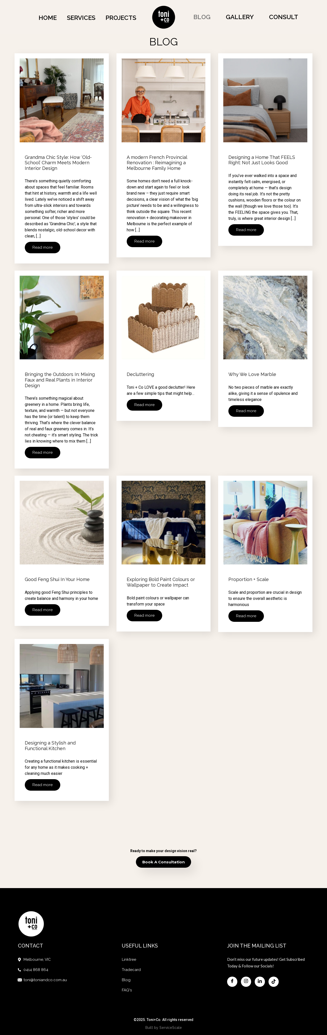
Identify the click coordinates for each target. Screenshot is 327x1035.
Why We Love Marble (252, 374)
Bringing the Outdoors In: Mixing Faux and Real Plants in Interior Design (60, 380)
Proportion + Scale (248, 577)
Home (48, 17)
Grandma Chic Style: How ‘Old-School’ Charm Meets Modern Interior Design (58, 165)
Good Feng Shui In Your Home (57, 577)
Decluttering (140, 374)
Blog (202, 17)
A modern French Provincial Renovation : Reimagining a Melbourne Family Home (157, 165)
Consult (283, 17)
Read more (42, 249)
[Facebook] (232, 976)
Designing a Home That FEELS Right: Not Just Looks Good (261, 162)
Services (81, 17)
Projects (121, 17)
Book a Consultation (163, 856)
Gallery (240, 17)
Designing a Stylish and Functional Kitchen (50, 742)
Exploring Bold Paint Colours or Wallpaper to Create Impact (161, 580)
